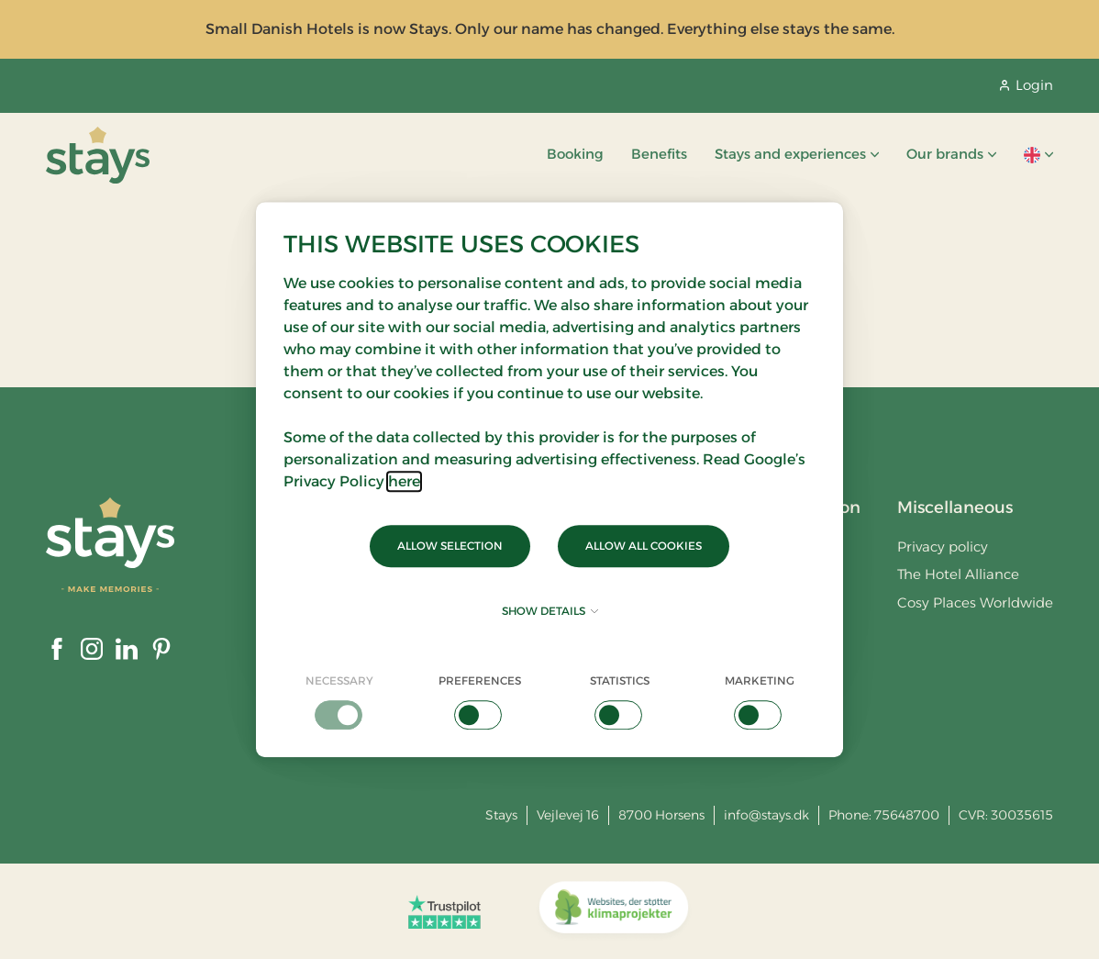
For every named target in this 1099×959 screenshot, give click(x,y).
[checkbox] (340, 701)
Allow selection (450, 545)
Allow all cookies (643, 545)
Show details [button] (550, 611)
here (404, 481)
